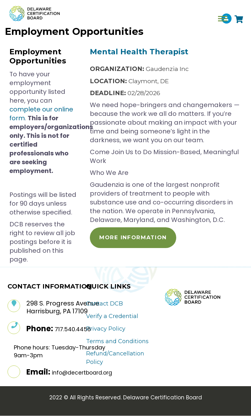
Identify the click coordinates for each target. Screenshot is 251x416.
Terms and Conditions (117, 341)
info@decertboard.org (82, 372)
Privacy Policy (105, 328)
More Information (133, 237)
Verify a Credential (112, 316)
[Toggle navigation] (222, 19)
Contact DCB (104, 303)
